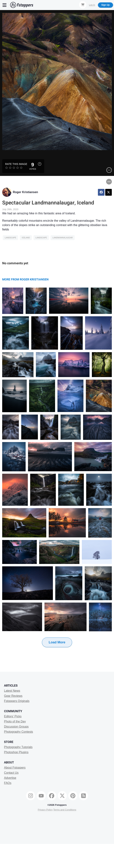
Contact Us (11, 772)
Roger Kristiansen (25, 192)
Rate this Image (16, 164)
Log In (92, 5)
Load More (57, 642)
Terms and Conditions (64, 809)
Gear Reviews (13, 695)
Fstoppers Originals (16, 701)
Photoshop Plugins (16, 752)
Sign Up (105, 5)
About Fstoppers (14, 767)
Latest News (12, 690)
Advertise (10, 777)
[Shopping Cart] (82, 4)
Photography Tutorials (18, 747)
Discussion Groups (16, 726)
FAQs (7, 783)
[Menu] (4, 5)
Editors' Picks (13, 716)
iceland (26, 237)
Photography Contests (18, 731)
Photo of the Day (15, 721)
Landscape (10, 237)
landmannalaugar (63, 237)
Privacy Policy (45, 809)
